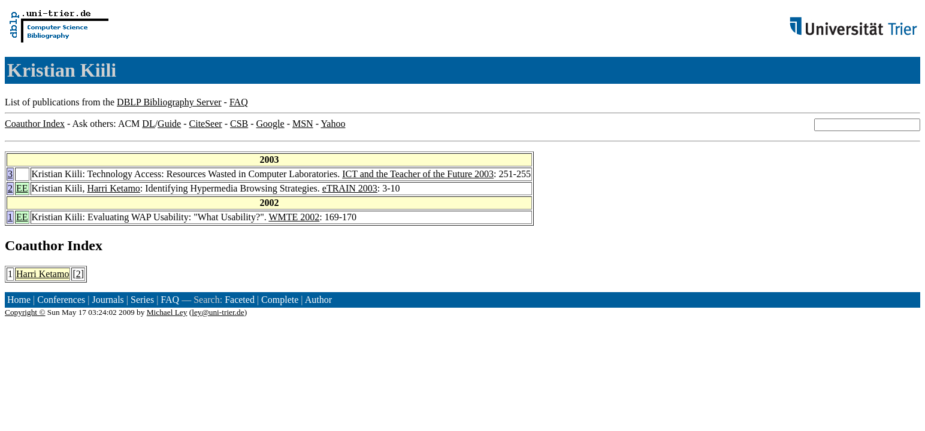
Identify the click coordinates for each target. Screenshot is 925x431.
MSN (302, 124)
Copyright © (25, 312)
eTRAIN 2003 (349, 188)
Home (19, 300)
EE (22, 188)
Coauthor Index (35, 124)
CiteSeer (205, 124)
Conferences (61, 300)
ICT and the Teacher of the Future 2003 (418, 174)
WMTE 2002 (293, 217)
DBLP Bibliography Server (169, 102)
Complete (279, 300)
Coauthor (34, 245)
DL (148, 124)
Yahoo (333, 124)
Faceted (240, 300)
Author (318, 300)
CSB (239, 124)
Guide (169, 124)
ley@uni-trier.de (218, 312)
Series (142, 300)
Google (270, 124)
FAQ (238, 102)
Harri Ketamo (113, 188)
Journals (107, 300)
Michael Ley (167, 312)
